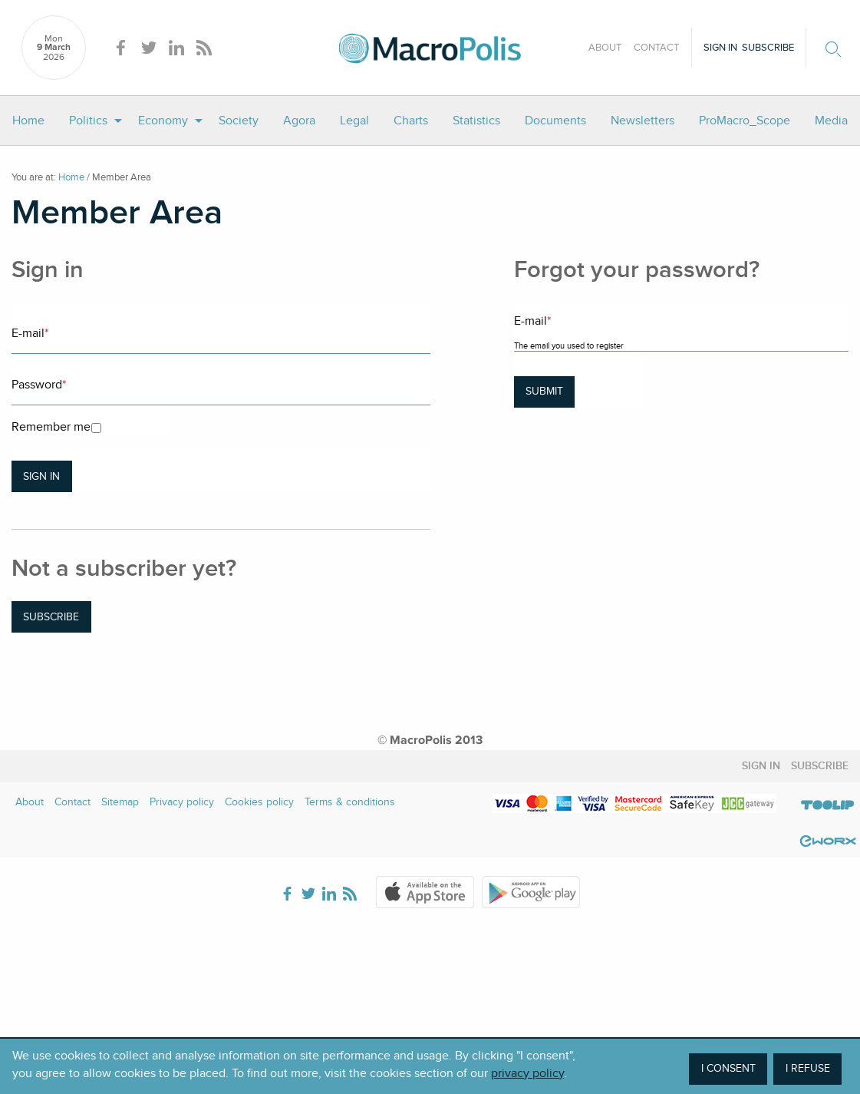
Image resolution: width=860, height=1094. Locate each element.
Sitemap (120, 801)
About (604, 47)
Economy (163, 120)
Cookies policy (259, 801)
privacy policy (527, 1073)
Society (239, 120)
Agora (299, 120)
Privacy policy (182, 801)
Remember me (51, 427)
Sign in (720, 47)
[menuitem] (28, 120)
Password (39, 384)
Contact (656, 47)
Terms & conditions (350, 801)
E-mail (30, 333)
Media (831, 120)
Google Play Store (531, 892)
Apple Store (425, 892)
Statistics (476, 120)
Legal (354, 120)
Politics (88, 120)
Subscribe (768, 47)
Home (28, 120)
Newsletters (642, 120)
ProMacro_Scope (744, 120)
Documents (555, 120)
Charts (411, 120)
